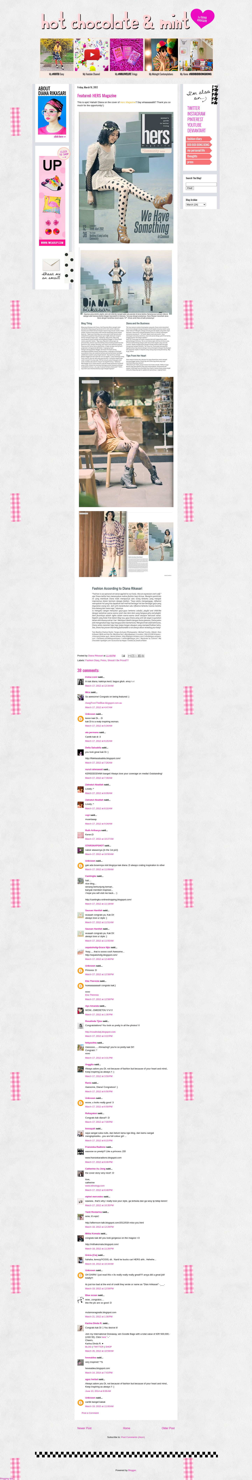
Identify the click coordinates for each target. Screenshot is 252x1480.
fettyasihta (91, 1042)
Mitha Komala (92, 1233)
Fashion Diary (92, 660)
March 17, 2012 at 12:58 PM (99, 974)
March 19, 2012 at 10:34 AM (99, 1264)
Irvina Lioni (91, 677)
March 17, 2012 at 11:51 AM (99, 922)
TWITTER (98, 1346)
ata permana (92, 732)
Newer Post (84, 1428)
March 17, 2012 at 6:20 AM (98, 741)
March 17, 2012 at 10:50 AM (99, 854)
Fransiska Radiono (95, 1147)
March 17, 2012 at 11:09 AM (99, 869)
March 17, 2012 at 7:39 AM (98, 778)
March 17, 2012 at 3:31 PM (98, 1057)
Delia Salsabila (93, 747)
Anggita (89, 1064)
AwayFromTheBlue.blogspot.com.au (103, 703)
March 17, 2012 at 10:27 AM (99, 839)
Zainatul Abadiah (94, 784)
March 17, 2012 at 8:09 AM (98, 793)
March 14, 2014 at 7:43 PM (98, 1372)
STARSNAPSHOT (94, 845)
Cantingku (90, 876)
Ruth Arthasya (93, 830)
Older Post (168, 1428)
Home (126, 1428)
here (104, 1337)
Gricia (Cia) (91, 1255)
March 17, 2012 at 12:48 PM (99, 959)
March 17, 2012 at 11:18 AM (99, 903)
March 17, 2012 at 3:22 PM (98, 1036)
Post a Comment (90, 1413)
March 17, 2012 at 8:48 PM (98, 1190)
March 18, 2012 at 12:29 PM (99, 1227)
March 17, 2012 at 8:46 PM (98, 1162)
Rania (88, 1083)
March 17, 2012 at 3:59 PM (98, 1076)
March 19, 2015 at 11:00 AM (99, 1406)
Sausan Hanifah (93, 910)
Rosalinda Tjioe (93, 1021)
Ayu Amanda (92, 1006)
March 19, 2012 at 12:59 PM (99, 1288)
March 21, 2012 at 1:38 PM (98, 1316)
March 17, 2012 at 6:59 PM (98, 1106)
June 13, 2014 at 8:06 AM (98, 1391)
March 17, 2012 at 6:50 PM (98, 1091)
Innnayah (90, 1128)
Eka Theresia (92, 981)
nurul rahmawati (94, 769)
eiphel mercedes (94, 1196)
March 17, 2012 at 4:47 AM (98, 707)
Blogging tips (6, 1478)
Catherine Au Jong (95, 1168)
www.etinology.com (94, 1185)
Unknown (90, 714)
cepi (87, 815)
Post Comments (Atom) (133, 1437)
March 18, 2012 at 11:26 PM (99, 1248)
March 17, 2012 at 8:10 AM (98, 808)
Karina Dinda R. (93, 1323)
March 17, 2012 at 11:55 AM (99, 940)
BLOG (88, 1346)
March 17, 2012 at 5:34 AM (98, 725)
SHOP (108, 1346)
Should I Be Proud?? (117, 660)
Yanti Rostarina (93, 1212)
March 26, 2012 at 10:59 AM (99, 1351)
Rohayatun (91, 1113)
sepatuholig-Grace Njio (97, 947)
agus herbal (91, 1379)
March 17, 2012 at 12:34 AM (99, 685)
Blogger (132, 1470)
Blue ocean (91, 1295)
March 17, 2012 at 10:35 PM (99, 1205)
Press (103, 660)
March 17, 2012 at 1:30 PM (98, 1014)
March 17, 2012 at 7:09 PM (98, 1122)
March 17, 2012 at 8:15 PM (98, 1140)
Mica (87, 692)
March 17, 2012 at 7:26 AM (98, 762)
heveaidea (90, 1357)
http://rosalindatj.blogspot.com (100, 1032)
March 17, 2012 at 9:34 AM (98, 823)
